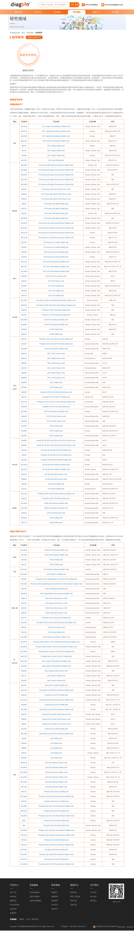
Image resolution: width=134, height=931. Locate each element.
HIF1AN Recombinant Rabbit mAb (56, 570)
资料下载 (73, 901)
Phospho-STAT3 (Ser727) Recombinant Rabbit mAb (56, 402)
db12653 (24, 816)
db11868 (24, 710)
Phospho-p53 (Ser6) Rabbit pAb (56, 850)
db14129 (24, 835)
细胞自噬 (54, 897)
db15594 (24, 228)
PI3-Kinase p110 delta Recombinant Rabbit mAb (56, 228)
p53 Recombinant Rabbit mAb (56, 768)
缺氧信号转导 (23, 63)
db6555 (24, 392)
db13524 (24, 465)
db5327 (24, 792)
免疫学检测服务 (35, 901)
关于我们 (115, 12)
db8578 (24, 334)
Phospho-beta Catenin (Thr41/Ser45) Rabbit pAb (56, 652)
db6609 (24, 417)
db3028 (24, 450)
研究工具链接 (75, 897)
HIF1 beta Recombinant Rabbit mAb (56, 141)
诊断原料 (13, 913)
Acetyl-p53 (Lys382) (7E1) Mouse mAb (56, 724)
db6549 (24, 613)
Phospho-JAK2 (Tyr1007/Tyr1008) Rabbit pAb (56, 344)
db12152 (24, 402)
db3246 (24, 744)
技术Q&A (73, 893)
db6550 (24, 608)
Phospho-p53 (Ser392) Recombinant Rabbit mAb (56, 831)
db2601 (24, 686)
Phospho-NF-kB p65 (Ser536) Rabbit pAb (56, 460)
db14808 (24, 637)
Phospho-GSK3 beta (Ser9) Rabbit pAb (56, 618)
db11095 (24, 855)
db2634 (24, 632)
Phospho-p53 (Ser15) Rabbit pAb (56, 792)
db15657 (24, 325)
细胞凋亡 (54, 893)
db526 (24, 146)
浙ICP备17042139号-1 (78, 927)
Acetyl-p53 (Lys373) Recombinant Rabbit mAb (56, 710)
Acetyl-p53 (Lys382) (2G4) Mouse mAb (56, 715)
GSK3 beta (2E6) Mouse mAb (56, 599)
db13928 (24, 797)
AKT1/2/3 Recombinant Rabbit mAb (56, 262)
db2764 (24, 339)
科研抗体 (13, 897)
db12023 (24, 787)
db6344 (24, 281)
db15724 (24, 233)
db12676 (24, 642)
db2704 (24, 397)
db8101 (24, 499)
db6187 (24, 190)
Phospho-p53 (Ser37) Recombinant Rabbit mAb (56, 806)
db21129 (24, 860)
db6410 (24, 628)
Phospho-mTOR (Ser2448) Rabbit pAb (56, 315)
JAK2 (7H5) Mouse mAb (56, 378)
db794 (24, 151)
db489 (24, 156)
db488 (24, 739)
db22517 (24, 161)
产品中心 (38, 12)
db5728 (24, 296)
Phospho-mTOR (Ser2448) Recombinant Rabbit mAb (56, 301)
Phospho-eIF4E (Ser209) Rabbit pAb (56, 499)
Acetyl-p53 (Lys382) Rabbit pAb (56, 729)
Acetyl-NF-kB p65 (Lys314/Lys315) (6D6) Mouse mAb (56, 446)
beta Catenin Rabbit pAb (56, 676)
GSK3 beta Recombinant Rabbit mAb (56, 637)
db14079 (24, 594)
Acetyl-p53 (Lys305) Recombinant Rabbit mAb (56, 690)
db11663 (24, 777)
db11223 (24, 700)
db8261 (24, 695)
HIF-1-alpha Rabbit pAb (56, 151)
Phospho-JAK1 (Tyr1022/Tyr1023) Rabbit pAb (56, 339)
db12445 (24, 127)
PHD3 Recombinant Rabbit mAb (56, 550)
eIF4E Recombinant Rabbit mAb (56, 504)
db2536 (24, 407)
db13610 (24, 504)
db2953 (24, 589)
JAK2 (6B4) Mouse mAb (56, 373)
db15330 (24, 782)
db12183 (24, 180)
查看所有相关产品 (34, 37)
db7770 (24, 523)
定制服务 (57, 12)
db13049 (24, 584)
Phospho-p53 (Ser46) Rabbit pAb (56, 840)
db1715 (24, 618)
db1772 (24, 676)
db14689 (24, 272)
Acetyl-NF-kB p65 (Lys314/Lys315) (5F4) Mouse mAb (56, 441)
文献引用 (73, 905)
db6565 (24, 276)
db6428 (24, 475)
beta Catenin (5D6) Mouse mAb (56, 671)
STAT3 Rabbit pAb (56, 426)
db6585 (24, 373)
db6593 (24, 715)
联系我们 (93, 901)
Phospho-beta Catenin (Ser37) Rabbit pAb (56, 657)
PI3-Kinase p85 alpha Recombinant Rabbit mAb (56, 170)
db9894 (24, 748)
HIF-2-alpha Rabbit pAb (56, 146)
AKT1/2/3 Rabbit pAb (56, 286)
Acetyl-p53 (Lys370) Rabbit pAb (56, 695)
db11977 (24, 267)
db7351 (24, 315)
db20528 (24, 219)
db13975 (24, 806)
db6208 (24, 421)
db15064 (24, 165)
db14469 (24, 320)
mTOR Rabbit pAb (56, 330)
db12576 (24, 132)
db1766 (24, 729)
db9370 (24, 753)
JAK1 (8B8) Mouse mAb (56, 359)
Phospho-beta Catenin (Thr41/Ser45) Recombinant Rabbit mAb (56, 642)
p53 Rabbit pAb (56, 739)
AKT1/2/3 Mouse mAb (56, 281)
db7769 (24, 426)
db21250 (24, 574)
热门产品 (13, 893)
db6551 (24, 603)
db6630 (24, 363)
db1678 (24, 257)
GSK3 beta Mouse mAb (56, 628)
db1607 (24, 286)
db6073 (24, 599)
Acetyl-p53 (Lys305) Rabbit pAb (56, 686)
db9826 (24, 383)
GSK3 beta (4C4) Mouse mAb (56, 603)
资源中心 (96, 12)
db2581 (24, 840)
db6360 (24, 671)
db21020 (24, 652)
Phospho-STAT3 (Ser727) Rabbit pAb (56, 397)
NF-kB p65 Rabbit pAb (56, 484)
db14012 (24, 845)
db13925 (24, 666)
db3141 (24, 489)
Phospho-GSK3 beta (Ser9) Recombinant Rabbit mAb (56, 623)
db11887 (24, 301)
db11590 (24, 508)
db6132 (24, 354)
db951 (24, 204)
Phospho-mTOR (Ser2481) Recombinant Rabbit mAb (56, 305)
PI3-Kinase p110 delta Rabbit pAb (56, 243)
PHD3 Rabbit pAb (56, 560)
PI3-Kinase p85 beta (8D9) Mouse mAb (56, 190)
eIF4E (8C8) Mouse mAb (56, 513)
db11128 (24, 238)
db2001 (24, 330)
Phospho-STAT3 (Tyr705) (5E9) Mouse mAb (56, 392)
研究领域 (76, 12)
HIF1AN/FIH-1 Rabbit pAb (56, 574)
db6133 (24, 359)
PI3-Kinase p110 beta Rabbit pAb (56, 252)
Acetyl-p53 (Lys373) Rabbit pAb (56, 705)
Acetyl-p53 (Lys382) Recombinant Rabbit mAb (56, 734)
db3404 (24, 802)
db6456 (24, 479)
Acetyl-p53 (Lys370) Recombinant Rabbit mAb (56, 700)
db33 (24, 821)
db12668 (24, 864)
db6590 (24, 446)
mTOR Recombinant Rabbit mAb (56, 320)
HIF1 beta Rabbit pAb (56, 161)
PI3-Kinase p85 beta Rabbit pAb (56, 214)
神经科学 (54, 909)
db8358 (24, 484)
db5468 (24, 518)
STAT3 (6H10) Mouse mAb (56, 417)
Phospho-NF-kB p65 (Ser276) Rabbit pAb (56, 450)
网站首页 (18, 12)
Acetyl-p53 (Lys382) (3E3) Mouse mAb (56, 719)
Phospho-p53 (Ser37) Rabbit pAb (56, 802)
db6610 (24, 194)
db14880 (24, 349)
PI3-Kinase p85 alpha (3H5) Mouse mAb (56, 194)
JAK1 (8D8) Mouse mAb (56, 363)
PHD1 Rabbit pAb (56, 565)
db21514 (24, 811)
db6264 (24, 513)
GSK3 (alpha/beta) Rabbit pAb (56, 589)
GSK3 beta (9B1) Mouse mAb (56, 608)
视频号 (21, 920)
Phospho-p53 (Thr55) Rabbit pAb (56, 860)
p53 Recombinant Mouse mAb (56, 763)
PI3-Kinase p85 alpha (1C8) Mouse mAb (56, 199)
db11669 (24, 773)
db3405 (24, 388)
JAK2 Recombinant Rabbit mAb (56, 349)
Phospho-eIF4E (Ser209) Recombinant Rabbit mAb (56, 494)
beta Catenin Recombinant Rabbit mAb (56, 661)
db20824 (24, 850)
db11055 (24, 661)
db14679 (24, 768)
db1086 (24, 431)
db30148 (24, 763)
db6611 (24, 199)
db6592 (24, 719)
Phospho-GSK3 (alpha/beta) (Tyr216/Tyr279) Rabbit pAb (56, 579)
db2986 (24, 579)
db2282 (24, 248)
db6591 (24, 724)
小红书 (27, 920)
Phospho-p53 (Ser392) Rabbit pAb (56, 821)
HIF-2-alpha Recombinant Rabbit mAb (56, 136)
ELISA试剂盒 (15, 905)
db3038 (24, 252)
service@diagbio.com (114, 5)
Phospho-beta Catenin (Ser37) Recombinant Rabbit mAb (56, 647)
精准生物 (35, 920)
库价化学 (130, 927)
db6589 (24, 441)
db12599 (24, 831)
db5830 (24, 291)
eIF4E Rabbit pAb (56, 518)
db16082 (24, 170)
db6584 (24, 378)
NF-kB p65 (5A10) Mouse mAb (56, 475)
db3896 (24, 705)
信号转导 (54, 905)
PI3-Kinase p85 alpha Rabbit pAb (56, 204)
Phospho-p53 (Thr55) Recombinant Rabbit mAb (56, 864)
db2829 (24, 681)
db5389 (24, 560)
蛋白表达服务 (35, 897)
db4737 (24, 565)
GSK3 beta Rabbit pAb (56, 632)
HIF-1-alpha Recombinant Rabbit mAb (56, 127)
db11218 (24, 494)
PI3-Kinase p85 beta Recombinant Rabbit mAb (56, 165)
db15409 (24, 223)
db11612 (24, 470)
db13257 (24, 623)
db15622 (24, 175)
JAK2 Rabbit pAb (56, 388)
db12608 (24, 734)
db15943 (24, 136)
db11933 (24, 550)
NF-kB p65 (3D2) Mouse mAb (56, 479)
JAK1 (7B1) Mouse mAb (56, 354)
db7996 (24, 460)
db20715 (24, 657)
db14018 (24, 305)
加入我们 (93, 897)
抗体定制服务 (35, 893)
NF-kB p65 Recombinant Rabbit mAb (56, 465)
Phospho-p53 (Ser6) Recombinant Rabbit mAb (56, 855)
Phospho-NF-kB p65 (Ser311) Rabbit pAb (56, 455)
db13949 (24, 185)
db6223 (24, 368)
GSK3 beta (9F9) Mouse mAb (56, 613)
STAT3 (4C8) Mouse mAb (56, 421)
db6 (24, 826)
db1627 (24, 344)
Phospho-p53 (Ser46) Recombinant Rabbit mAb (56, 845)
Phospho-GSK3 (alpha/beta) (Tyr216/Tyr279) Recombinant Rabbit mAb (56, 584)
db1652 (24, 243)
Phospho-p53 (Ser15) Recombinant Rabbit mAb (56, 797)
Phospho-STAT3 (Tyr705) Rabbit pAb (56, 407)
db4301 (24, 214)
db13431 (24, 570)
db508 (24, 455)
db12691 (24, 647)
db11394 (24, 555)
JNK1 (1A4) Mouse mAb (56, 368)
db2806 (24, 758)
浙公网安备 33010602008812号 (107, 927)
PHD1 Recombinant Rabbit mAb (56, 555)
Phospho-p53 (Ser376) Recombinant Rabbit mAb (56, 816)
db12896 (24, 412)
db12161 (24, 141)
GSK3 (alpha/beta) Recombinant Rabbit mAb (56, 594)
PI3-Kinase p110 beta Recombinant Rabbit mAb (56, 223)
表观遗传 (54, 901)
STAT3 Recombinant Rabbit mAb (56, 412)
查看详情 (23, 69)
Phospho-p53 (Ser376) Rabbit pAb (56, 811)
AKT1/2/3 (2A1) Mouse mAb (56, 276)
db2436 (24, 310)
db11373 (24, 690)
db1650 (24, 436)
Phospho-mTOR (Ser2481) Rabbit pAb (56, 310)
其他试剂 (13, 909)
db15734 (24, 262)
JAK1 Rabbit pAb (56, 383)
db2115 (24, 209)
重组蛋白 (13, 901)
